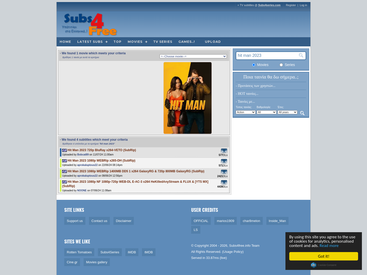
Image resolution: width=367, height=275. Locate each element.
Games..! (186, 42)
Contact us (99, 221)
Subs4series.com (269, 5)
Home (65, 42)
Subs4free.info (240, 245)
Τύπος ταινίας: (244, 107)
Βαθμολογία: (264, 107)
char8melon (251, 221)
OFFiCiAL (201, 221)
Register (291, 5)
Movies (135, 42)
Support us (75, 221)
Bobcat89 (83, 154)
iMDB (132, 252)
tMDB (149, 252)
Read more (329, 245)
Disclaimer (124, 221)
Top (117, 42)
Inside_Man (277, 221)
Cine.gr (72, 262)
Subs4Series (109, 252)
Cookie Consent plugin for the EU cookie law (324, 265)
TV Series (162, 42)
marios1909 (225, 221)
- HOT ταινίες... (247, 94)
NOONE (82, 190)
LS (196, 230)
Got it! (324, 256)
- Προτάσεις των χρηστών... (256, 86)
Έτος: (281, 107)
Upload (213, 42)
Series (287, 65)
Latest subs (90, 42)
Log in (303, 5)
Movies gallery (96, 262)
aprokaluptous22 (87, 165)
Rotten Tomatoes (79, 252)
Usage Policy (233, 252)
